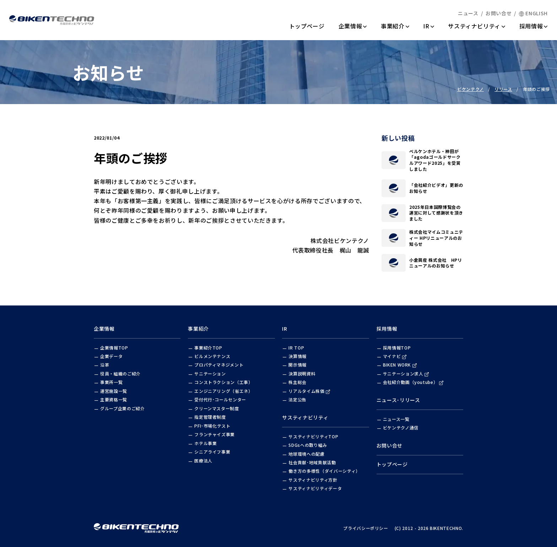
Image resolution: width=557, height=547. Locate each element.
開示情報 (297, 365)
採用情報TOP (397, 348)
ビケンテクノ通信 (400, 427)
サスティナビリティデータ (315, 488)
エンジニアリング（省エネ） (223, 391)
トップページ (307, 26)
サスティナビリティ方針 (312, 480)
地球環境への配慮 (306, 454)
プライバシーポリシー (365, 528)
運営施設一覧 (113, 391)
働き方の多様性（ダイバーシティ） (324, 471)
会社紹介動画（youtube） (413, 382)
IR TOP (296, 348)
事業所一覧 (111, 382)
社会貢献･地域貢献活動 (312, 462)
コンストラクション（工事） (223, 382)
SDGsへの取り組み (307, 445)
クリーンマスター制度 (216, 408)
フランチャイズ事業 (214, 434)
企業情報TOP (114, 348)
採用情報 (533, 26)
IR (428, 26)
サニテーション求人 (406, 373)
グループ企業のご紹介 (122, 408)
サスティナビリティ (476, 26)
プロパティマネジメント (218, 365)
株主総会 (297, 382)
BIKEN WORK (400, 365)
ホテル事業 (205, 443)
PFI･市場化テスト (212, 426)
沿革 (104, 365)
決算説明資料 (301, 373)
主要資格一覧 (113, 399)
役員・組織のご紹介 (120, 373)
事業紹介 (395, 26)
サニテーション (210, 373)
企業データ (111, 356)
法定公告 (297, 399)
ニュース (468, 13)
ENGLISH (533, 13)
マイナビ (395, 356)
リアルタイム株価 (309, 391)
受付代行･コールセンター (220, 399)
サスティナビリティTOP (313, 436)
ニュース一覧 (396, 419)
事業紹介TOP (208, 348)
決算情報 (297, 356)
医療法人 (203, 460)
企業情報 (353, 26)
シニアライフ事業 (212, 452)
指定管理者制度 (210, 417)
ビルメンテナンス (212, 356)
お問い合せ (499, 13)
